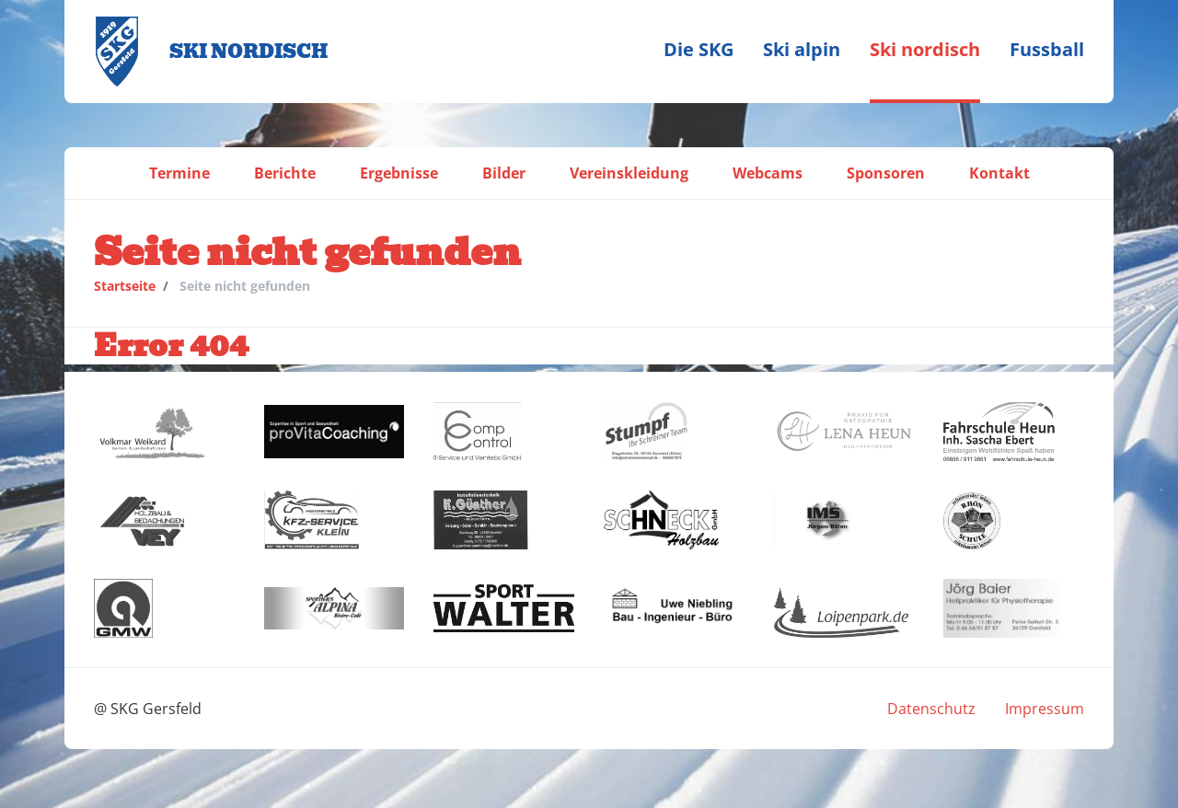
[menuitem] (698, 51)
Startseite (125, 285)
